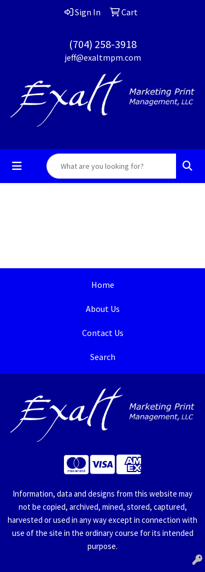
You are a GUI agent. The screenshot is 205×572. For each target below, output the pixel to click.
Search (102, 356)
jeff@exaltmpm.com (103, 57)
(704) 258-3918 (103, 44)
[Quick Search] (111, 166)
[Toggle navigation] (16, 166)
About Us (103, 308)
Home (102, 284)
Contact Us (103, 332)
